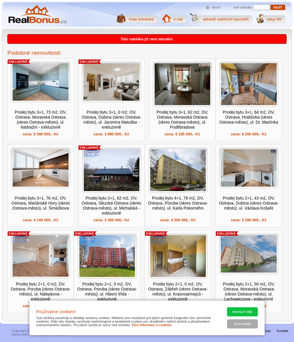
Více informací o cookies (151, 325)
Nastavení (242, 324)
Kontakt (282, 331)
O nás (266, 331)
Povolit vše (242, 311)
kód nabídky (243, 7)
